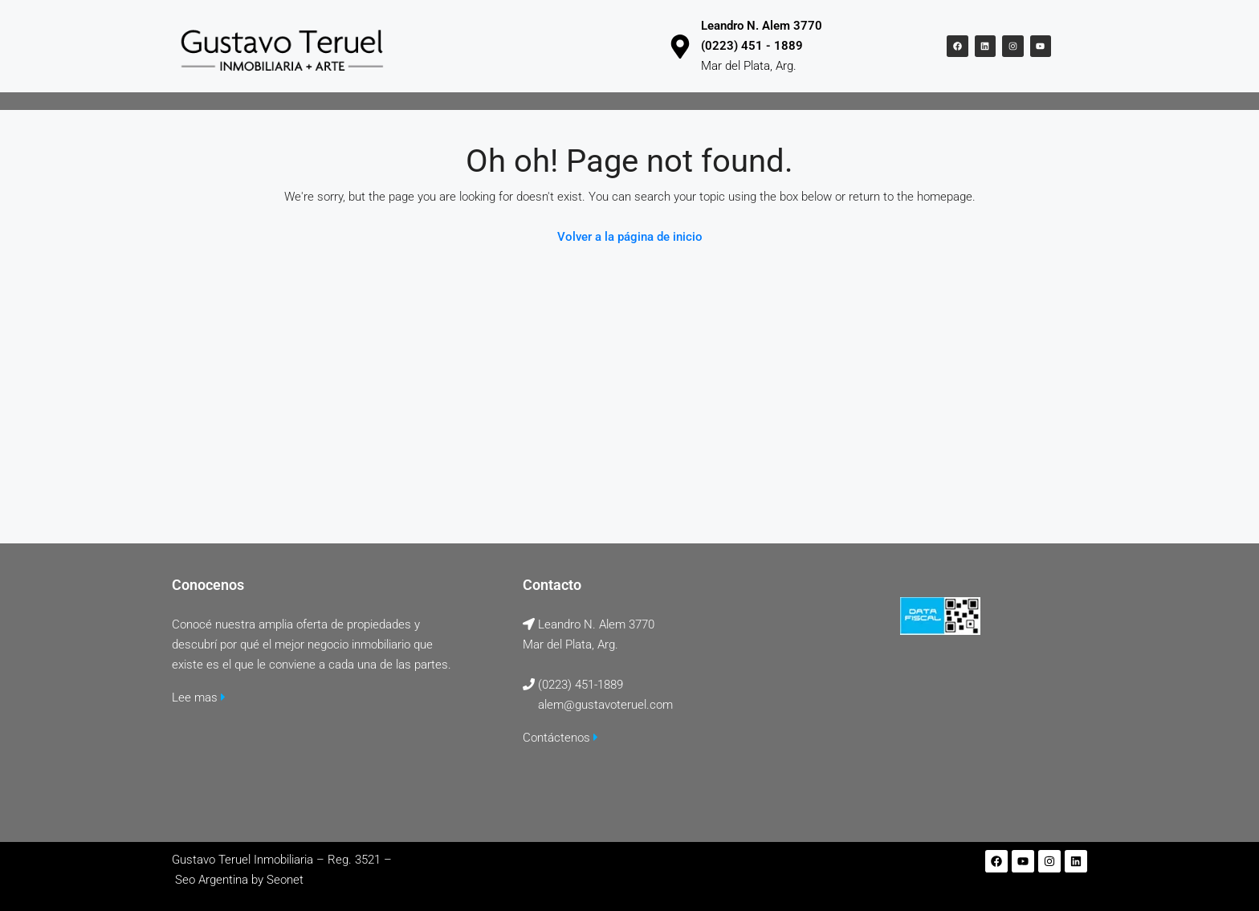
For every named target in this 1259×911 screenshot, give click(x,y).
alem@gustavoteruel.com (605, 704)
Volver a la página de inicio (630, 237)
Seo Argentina (211, 879)
